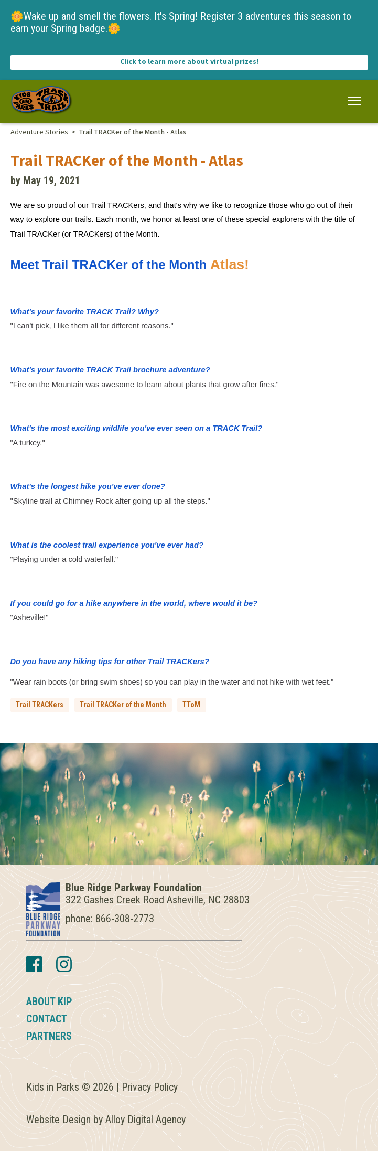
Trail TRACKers (39, 704)
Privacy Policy (150, 1087)
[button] (355, 101)
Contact (46, 1019)
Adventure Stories (39, 132)
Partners (49, 1036)
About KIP (49, 1001)
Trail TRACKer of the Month (123, 704)
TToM (191, 704)
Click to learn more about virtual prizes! (189, 62)
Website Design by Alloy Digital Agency (106, 1119)
